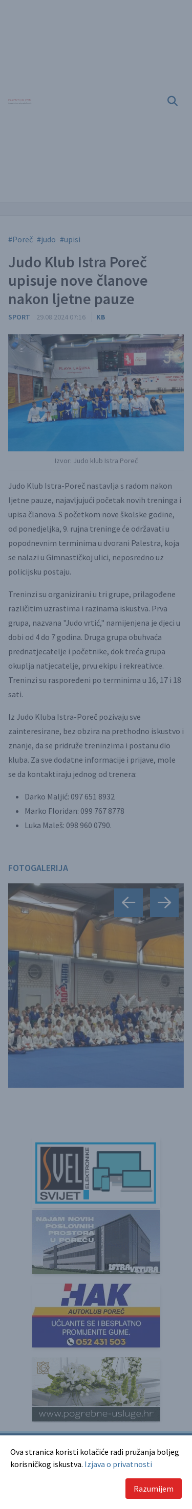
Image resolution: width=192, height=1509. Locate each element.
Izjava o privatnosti (118, 1464)
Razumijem (154, 1488)
